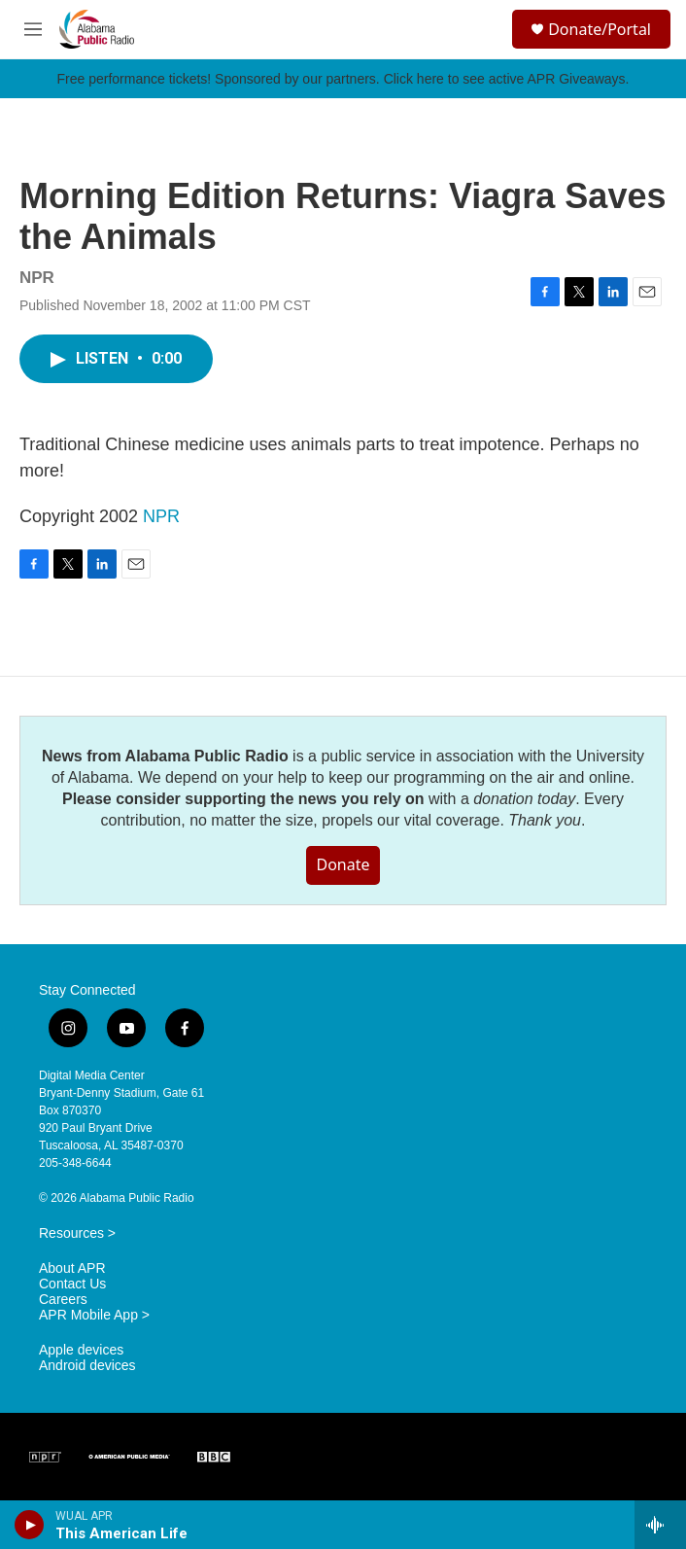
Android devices (87, 1365)
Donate (342, 864)
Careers (63, 1299)
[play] (29, 1524)
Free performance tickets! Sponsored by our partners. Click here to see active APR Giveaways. (342, 79)
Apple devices (81, 1350)
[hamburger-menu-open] (33, 29)
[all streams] (660, 1524)
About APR (72, 1268)
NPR (161, 516)
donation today (524, 799)
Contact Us (72, 1284)
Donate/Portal (599, 29)
